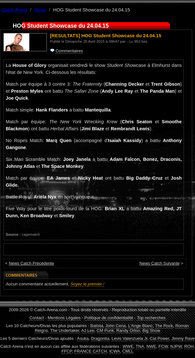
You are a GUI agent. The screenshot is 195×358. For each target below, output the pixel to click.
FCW (163, 346)
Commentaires (69, 50)
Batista (96, 325)
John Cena (115, 325)
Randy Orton (128, 330)
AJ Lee (87, 330)
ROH (188, 346)
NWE (151, 346)
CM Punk (105, 330)
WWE (128, 346)
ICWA (114, 351)
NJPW (176, 346)
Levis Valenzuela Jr (130, 338)
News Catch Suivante (160, 263)
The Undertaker (64, 330)
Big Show (151, 330)
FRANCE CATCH (90, 351)
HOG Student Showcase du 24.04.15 (121, 35)
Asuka (83, 338)
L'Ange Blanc (140, 325)
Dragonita (100, 338)
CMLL (128, 351)
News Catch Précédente (31, 263)
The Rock (164, 325)
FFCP (66, 351)
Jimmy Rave (183, 338)
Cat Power (159, 338)
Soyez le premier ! (87, 284)
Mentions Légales (64, 317)
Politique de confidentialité (108, 317)
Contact (36, 317)
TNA (140, 346)
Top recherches (151, 317)
